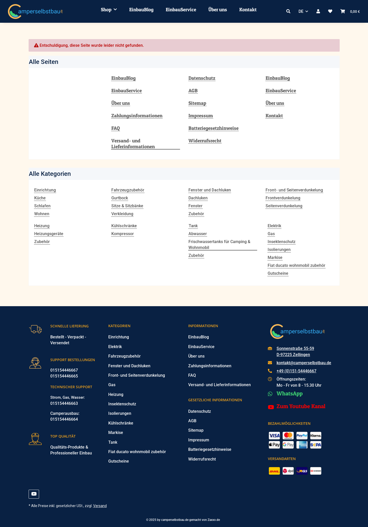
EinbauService (181, 9)
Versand (100, 506)
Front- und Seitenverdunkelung (136, 375)
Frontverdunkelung (283, 198)
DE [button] (301, 11)
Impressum (200, 116)
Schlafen (42, 205)
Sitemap (197, 103)
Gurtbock (119, 198)
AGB (193, 91)
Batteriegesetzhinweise (213, 128)
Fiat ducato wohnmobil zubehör (296, 265)
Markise (275, 257)
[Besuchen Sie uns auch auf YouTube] (34, 494)
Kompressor (122, 233)
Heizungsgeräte (48, 233)
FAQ (115, 128)
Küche (40, 198)
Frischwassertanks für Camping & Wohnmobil (219, 244)
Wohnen (41, 213)
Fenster (195, 205)
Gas (271, 233)
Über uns (217, 9)
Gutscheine (278, 273)
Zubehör (196, 213)
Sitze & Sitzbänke (127, 205)
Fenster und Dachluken (129, 365)
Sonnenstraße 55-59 (295, 348)
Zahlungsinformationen (136, 116)
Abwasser (197, 233)
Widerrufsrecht (204, 141)
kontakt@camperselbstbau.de (304, 362)
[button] (288, 11)
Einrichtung (118, 337)
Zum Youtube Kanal (301, 406)
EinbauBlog (141, 9)
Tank (112, 442)
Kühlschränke (120, 423)
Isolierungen (279, 249)
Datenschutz (201, 78)
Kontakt (248, 9)
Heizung (115, 394)
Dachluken (198, 198)
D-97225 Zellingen (293, 354)
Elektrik (274, 225)
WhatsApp (290, 393)
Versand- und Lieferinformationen (133, 144)
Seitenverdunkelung (284, 205)
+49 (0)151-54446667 (296, 371)
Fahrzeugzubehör (124, 356)
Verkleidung (122, 213)
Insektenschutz (281, 241)
